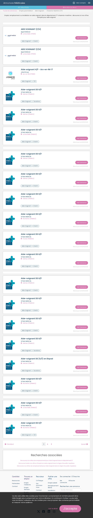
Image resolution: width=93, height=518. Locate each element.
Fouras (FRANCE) (27, 233)
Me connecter (63, 470)
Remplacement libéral (52, 475)
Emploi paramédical (26, 11)
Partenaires (16, 472)
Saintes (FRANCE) (28, 93)
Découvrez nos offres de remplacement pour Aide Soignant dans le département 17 (46, 449)
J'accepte (70, 509)
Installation (51, 479)
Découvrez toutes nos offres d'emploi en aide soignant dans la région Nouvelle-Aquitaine (46, 452)
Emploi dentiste (27, 477)
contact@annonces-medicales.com (67, 487)
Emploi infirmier (27, 482)
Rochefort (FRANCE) (28, 214)
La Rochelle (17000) (28, 34)
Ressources (16, 469)
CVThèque (39, 469)
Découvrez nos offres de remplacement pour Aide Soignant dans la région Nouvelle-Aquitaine (46, 455)
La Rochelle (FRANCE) (29, 132)
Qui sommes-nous (39, 474)
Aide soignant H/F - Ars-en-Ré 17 (37, 68)
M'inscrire (72, 469)
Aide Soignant (39, 11)
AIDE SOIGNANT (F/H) (31, 29)
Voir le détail (53, 508)
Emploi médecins (27, 473)
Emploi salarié (52, 472)
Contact (15, 475)
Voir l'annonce (81, 37)
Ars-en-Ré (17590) (28, 73)
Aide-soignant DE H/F (31, 88)
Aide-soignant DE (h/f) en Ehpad (37, 349)
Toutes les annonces (10, 11)
